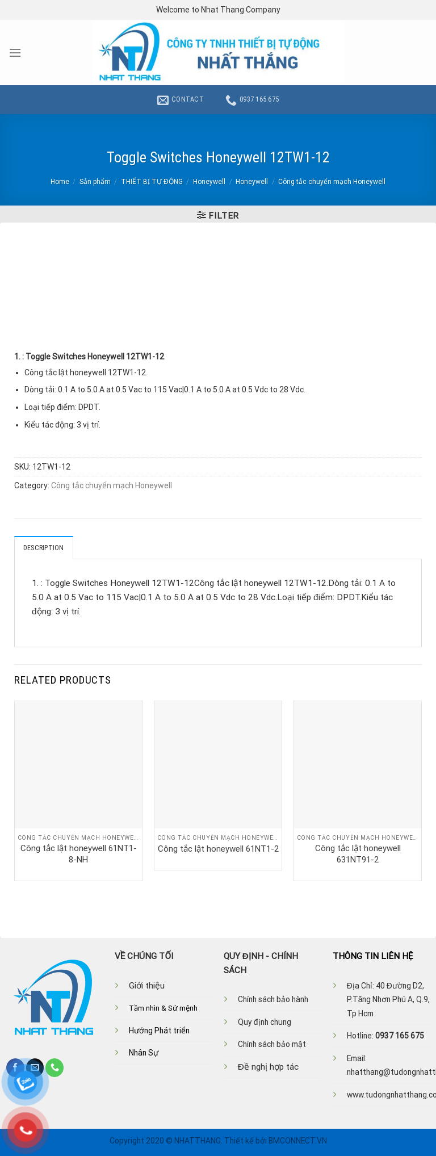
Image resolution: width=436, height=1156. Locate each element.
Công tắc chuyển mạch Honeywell (331, 182)
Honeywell (209, 182)
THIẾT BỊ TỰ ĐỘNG (152, 182)
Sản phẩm (95, 182)
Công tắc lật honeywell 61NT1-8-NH (78, 854)
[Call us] (54, 1067)
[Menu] (15, 52)
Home (60, 182)
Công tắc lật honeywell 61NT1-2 (218, 849)
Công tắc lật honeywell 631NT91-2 (358, 854)
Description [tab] (43, 548)
